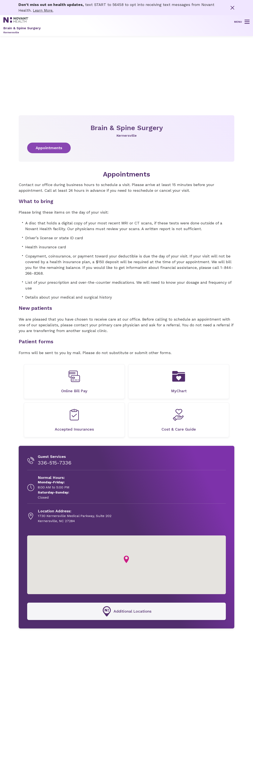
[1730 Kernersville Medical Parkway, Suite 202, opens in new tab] (74, 516)
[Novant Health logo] (16, 21)
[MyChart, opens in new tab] (179, 381)
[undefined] (74, 381)
